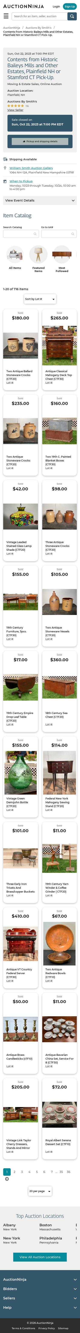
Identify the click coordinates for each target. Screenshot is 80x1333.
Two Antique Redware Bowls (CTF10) (55, 973)
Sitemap (63, 1328)
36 (68, 1172)
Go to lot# (47, 227)
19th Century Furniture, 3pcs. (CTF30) (16, 631)
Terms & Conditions (23, 1328)
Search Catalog (12, 227)
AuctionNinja (11, 27)
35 (61, 1172)
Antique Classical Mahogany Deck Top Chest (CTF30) (58, 375)
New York (11, 1238)
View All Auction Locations (40, 1257)
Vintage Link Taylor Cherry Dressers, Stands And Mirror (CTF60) (18, 1146)
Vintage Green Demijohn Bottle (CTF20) (17, 802)
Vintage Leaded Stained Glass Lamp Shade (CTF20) (19, 546)
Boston (45, 1225)
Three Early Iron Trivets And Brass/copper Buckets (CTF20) (20, 889)
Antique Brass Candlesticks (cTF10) (19, 1056)
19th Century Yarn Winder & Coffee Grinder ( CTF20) (56, 887)
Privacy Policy (46, 1328)
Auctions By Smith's (38, 27)
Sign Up (70, 6)
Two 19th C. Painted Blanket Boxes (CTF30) (58, 460)
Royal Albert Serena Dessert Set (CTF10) (58, 1142)
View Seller (15, 110)
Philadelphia (50, 1238)
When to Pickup (21, 181)
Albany (9, 1225)
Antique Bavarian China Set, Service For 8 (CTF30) (59, 1058)
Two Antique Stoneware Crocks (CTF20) (18, 460)
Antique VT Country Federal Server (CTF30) (19, 973)
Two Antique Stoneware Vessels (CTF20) (57, 631)
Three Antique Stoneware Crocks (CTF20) (57, 546)
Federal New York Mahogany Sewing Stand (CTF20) (57, 802)
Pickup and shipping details (40, 141)
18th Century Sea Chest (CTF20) (56, 714)
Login (56, 6)
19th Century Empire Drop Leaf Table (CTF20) (19, 716)
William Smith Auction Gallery (31, 168)
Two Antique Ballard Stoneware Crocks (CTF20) (19, 375)
